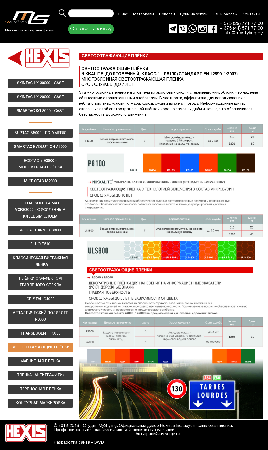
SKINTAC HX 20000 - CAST (40, 97)
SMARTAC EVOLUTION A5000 (40, 147)
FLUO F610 (40, 244)
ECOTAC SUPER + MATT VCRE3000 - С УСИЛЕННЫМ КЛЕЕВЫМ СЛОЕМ (40, 210)
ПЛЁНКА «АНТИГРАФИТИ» (40, 375)
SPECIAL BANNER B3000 (40, 230)
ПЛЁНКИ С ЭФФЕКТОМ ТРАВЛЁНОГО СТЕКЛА (40, 282)
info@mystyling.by (243, 33)
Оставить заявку (91, 29)
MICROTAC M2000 (40, 181)
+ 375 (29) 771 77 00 (241, 24)
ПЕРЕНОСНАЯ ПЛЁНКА (40, 389)
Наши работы (225, 14)
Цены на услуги (194, 14)
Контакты (251, 14)
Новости (167, 14)
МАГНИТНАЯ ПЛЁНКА (40, 361)
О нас (123, 14)
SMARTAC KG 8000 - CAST (40, 111)
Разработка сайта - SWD (79, 442)
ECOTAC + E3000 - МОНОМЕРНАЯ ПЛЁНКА (40, 164)
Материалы (143, 14)
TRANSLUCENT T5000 (40, 333)
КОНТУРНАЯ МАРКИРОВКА (40, 403)
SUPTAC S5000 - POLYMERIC (40, 133)
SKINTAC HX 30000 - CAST (40, 83)
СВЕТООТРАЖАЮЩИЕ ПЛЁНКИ (40, 347)
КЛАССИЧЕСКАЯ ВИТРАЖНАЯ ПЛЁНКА (40, 262)
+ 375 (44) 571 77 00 (241, 29)
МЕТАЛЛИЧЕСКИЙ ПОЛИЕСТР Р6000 (40, 316)
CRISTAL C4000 (40, 299)
